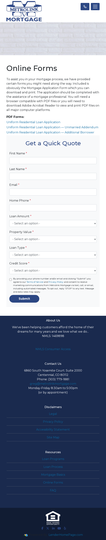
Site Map (53, 437)
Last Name (18, 169)
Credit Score (19, 263)
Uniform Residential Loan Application (33, 122)
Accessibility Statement (53, 429)
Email (14, 185)
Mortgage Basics (53, 474)
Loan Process (53, 467)
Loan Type (18, 247)
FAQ (53, 490)
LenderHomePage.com (66, 535)
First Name (18, 153)
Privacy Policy (55, 282)
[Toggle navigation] (95, 6)
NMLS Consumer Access (53, 349)
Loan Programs (53, 459)
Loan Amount (20, 216)
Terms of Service (34, 282)
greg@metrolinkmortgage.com (53, 383)
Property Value (21, 232)
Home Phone (20, 200)
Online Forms (53, 482)
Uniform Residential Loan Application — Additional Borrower (50, 132)
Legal (53, 414)
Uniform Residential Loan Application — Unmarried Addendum (52, 127)
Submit (24, 298)
